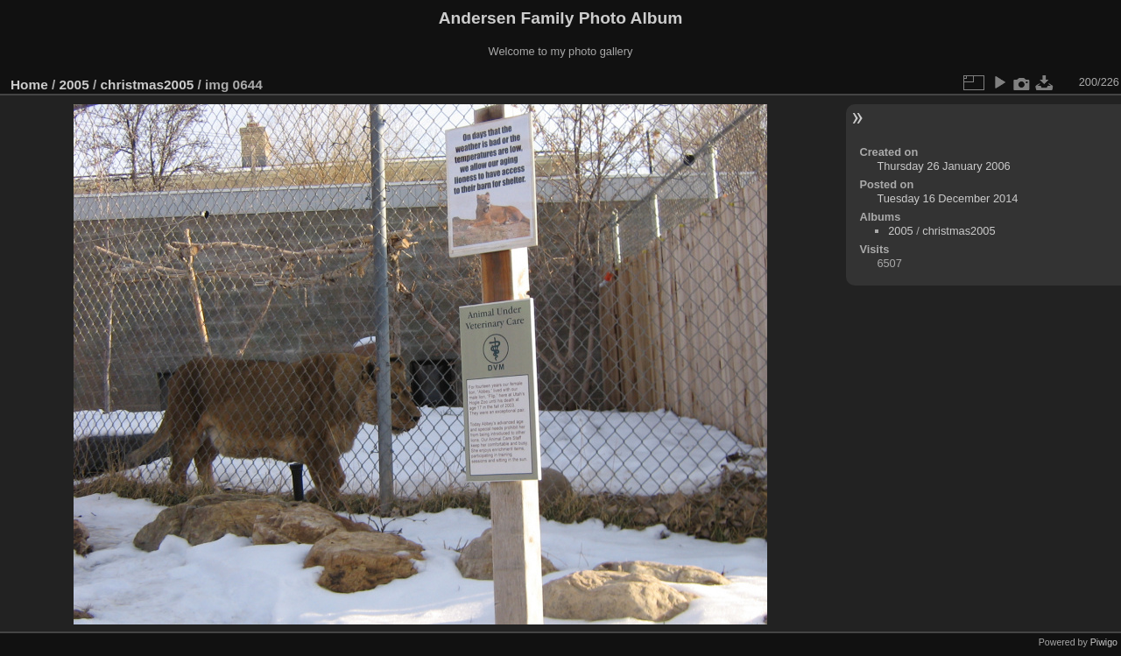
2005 (74, 84)
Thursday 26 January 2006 (943, 166)
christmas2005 (147, 84)
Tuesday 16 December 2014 (947, 198)
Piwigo (1103, 642)
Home (29, 84)
